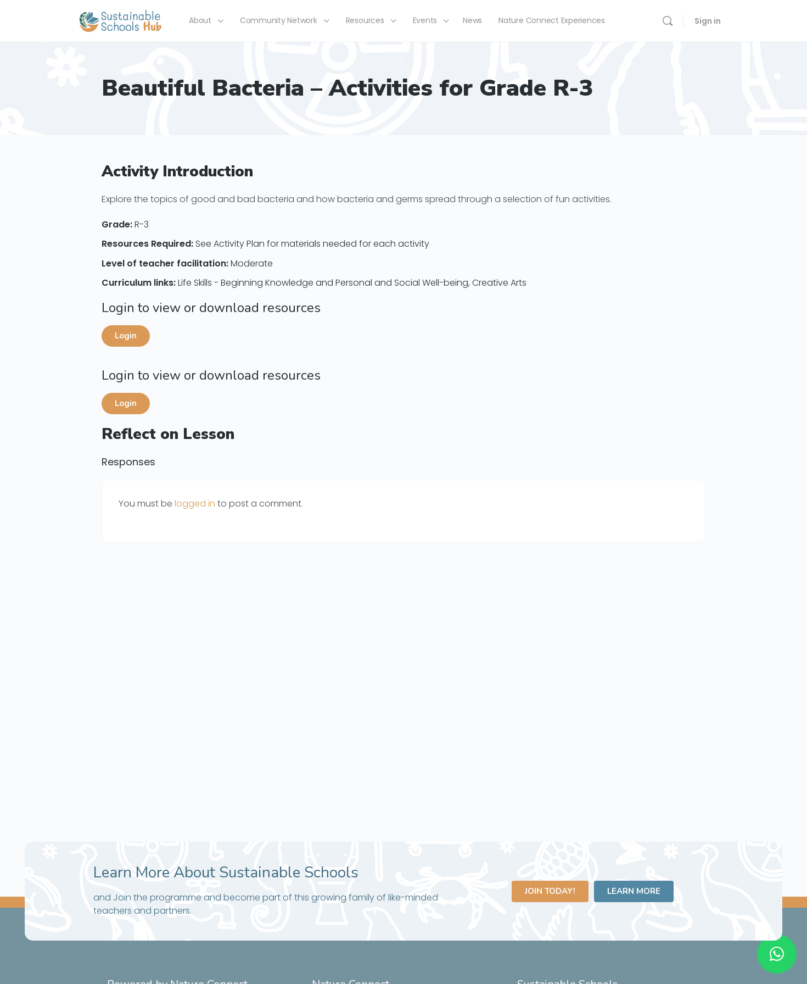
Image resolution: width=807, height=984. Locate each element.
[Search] (668, 20)
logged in (195, 503)
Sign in (707, 20)
